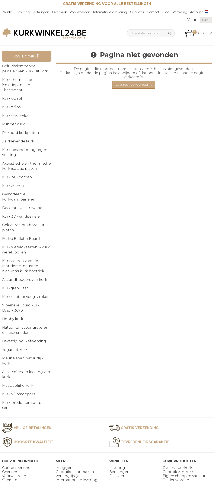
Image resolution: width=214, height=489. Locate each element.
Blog (165, 12)
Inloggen (64, 468)
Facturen (117, 476)
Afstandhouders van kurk (24, 280)
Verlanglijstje (67, 476)
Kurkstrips (11, 107)
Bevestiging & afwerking (24, 341)
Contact (153, 12)
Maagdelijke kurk (17, 386)
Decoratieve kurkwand (22, 208)
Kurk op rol (12, 99)
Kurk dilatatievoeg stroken (26, 297)
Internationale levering (110, 12)
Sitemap (9, 480)
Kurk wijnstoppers (18, 394)
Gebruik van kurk (178, 472)
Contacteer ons (16, 468)
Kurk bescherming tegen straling (24, 152)
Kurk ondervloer (16, 116)
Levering (23, 12)
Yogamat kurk (14, 350)
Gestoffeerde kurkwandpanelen (18, 196)
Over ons (137, 12)
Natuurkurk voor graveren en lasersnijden (25, 330)
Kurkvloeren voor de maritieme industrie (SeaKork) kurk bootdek (23, 266)
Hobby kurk (12, 319)
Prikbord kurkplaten (20, 133)
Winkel (8, 12)
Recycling (179, 12)
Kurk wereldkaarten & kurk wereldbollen (26, 249)
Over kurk (59, 12)
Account (196, 12)
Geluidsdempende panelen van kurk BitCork (25, 68)
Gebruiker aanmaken (75, 472)
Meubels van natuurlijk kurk (22, 360)
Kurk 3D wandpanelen (22, 216)
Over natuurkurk (177, 468)
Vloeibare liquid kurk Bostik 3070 (20, 307)
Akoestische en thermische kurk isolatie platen (26, 166)
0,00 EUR (198, 33)
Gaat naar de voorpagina (133, 84)
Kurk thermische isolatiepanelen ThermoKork (17, 85)
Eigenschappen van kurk (185, 476)
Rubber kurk (13, 124)
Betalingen (41, 12)
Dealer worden (176, 480)
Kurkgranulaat (15, 288)
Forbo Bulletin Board (21, 239)
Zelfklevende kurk (18, 141)
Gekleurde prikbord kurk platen (24, 227)
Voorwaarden (80, 12)
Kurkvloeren (13, 186)
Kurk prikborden (17, 177)
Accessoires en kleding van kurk (26, 374)
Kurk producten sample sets (23, 405)
